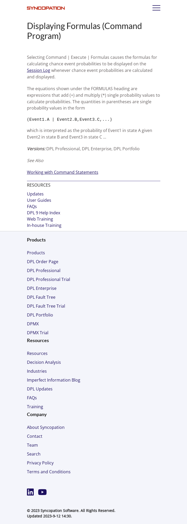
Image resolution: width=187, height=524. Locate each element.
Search (34, 454)
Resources (37, 353)
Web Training (40, 219)
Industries (37, 371)
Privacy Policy (40, 463)
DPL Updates (40, 389)
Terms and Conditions (49, 472)
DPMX (33, 324)
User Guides (39, 200)
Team (32, 445)
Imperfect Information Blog (53, 380)
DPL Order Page (42, 261)
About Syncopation (46, 427)
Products (36, 253)
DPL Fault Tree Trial (46, 306)
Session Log (38, 70)
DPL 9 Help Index (43, 213)
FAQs (32, 206)
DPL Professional (43, 270)
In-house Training (44, 225)
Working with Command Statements (62, 172)
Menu (156, 7)
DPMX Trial (37, 333)
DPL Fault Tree (41, 297)
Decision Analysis (44, 362)
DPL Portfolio (40, 315)
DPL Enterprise (41, 288)
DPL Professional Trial (48, 279)
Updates (35, 194)
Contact (34, 436)
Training (35, 407)
